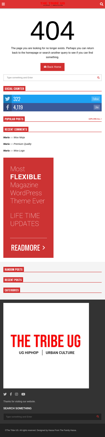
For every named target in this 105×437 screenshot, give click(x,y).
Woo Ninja (19, 137)
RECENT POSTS (13, 280)
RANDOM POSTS (14, 270)
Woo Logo (19, 150)
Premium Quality (22, 144)
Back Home (52, 66)
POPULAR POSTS (14, 119)
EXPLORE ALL (95, 119)
